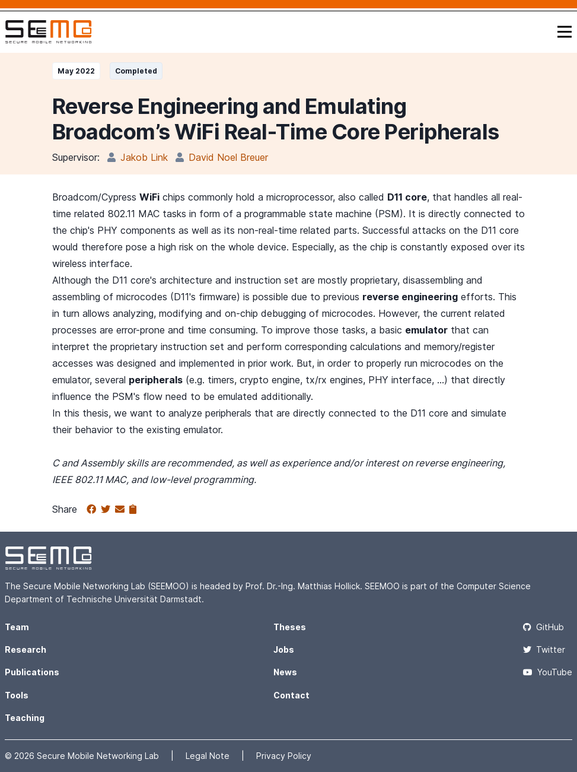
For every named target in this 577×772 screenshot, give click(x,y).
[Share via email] (122, 509)
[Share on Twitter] (108, 509)
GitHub (543, 627)
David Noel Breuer (228, 157)
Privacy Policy (283, 756)
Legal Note (209, 756)
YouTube (547, 672)
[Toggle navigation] (564, 32)
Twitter (544, 649)
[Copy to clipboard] (132, 509)
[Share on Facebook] (94, 509)
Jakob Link (144, 157)
